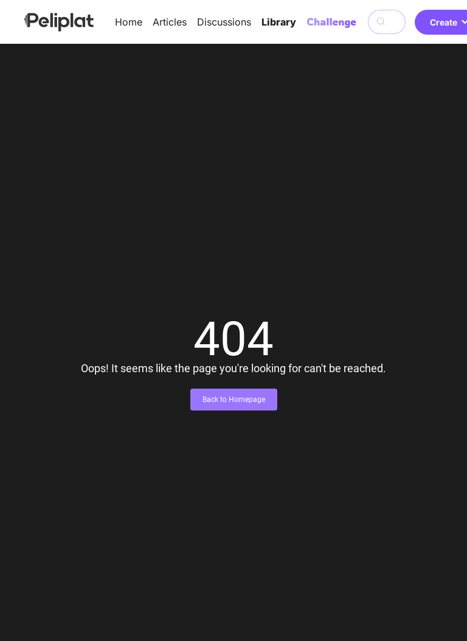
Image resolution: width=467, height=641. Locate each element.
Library (278, 22)
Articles (170, 22)
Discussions (224, 22)
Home (128, 22)
